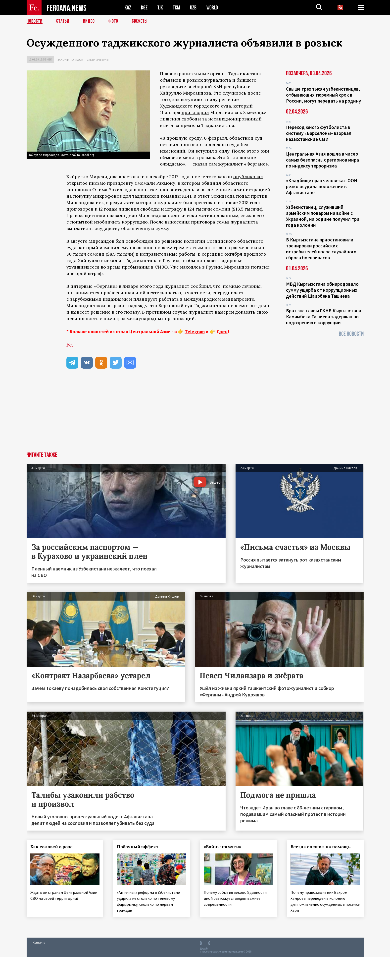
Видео (89, 21)
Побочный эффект (137, 846)
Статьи (62, 21)
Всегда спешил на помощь (320, 846)
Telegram (195, 332)
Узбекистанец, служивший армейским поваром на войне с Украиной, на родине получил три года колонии (322, 216)
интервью (81, 286)
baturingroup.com (232, 951)
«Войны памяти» (222, 846)
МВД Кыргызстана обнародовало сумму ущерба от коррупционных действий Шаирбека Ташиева (322, 290)
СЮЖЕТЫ (140, 21)
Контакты (39, 942)
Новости (35, 21)
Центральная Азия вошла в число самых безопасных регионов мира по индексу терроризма (322, 160)
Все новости (351, 334)
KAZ (128, 7)
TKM (176, 7)
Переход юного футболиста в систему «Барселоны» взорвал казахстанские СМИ (318, 133)
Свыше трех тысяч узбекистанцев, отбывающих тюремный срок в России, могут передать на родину (323, 95)
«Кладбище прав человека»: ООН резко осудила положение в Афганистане (321, 186)
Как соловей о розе (51, 846)
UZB (193, 7)
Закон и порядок (70, 59)
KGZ (144, 7)
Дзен (222, 332)
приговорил (195, 112)
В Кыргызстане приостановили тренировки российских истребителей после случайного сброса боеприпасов (321, 249)
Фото (113, 21)
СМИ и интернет (98, 59)
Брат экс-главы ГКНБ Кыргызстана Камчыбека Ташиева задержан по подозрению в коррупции (323, 317)
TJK (160, 7)
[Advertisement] (195, 415)
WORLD (212, 7)
